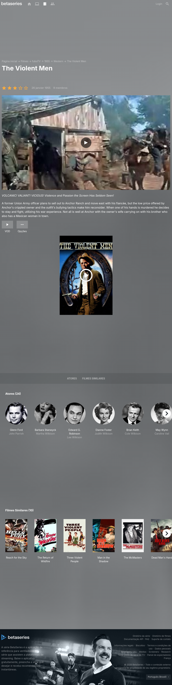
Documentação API (133, 639)
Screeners (154, 651)
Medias (142, 651)
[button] (16, 422)
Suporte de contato (161, 639)
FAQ (147, 639)
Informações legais (124, 645)
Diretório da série (141, 636)
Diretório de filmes (161, 636)
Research (166, 651)
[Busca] (167, 4)
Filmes (24, 61)
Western (58, 61)
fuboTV (36, 61)
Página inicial (9, 61)
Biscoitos (140, 645)
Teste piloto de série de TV (131, 655)
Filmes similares (93, 378)
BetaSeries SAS (129, 651)
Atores (72, 378)
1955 (47, 61)
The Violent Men (76, 61)
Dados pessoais (163, 648)
